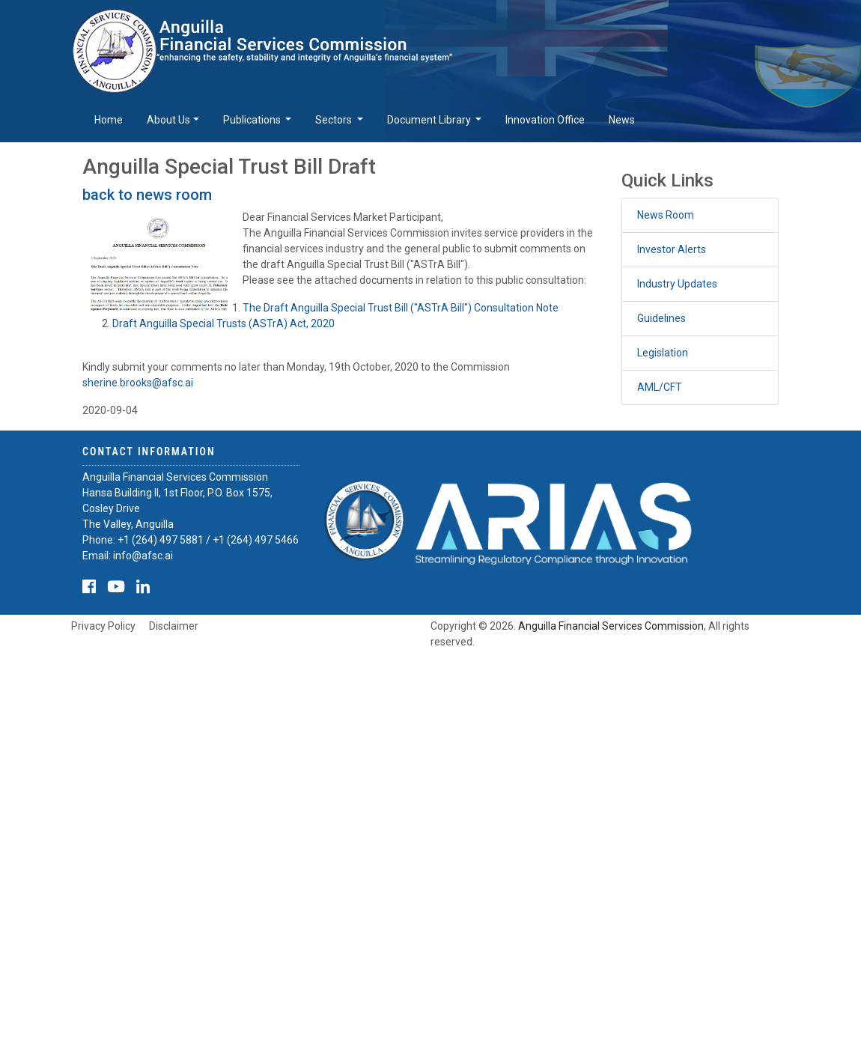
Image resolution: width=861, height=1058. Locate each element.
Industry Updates (677, 284)
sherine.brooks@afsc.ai (137, 383)
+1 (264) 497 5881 (161, 540)
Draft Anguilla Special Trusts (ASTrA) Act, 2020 (223, 323)
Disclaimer (173, 626)
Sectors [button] (334, 120)
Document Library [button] (430, 120)
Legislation (662, 353)
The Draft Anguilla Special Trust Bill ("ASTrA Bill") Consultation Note (401, 308)
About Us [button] (168, 120)
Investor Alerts (671, 249)
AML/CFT (659, 387)
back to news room (147, 195)
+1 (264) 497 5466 (256, 540)
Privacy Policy (103, 626)
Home (108, 120)
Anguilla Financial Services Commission (611, 626)
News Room (665, 215)
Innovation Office (545, 120)
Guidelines (661, 318)
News (622, 120)
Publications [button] (253, 120)
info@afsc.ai (143, 556)
